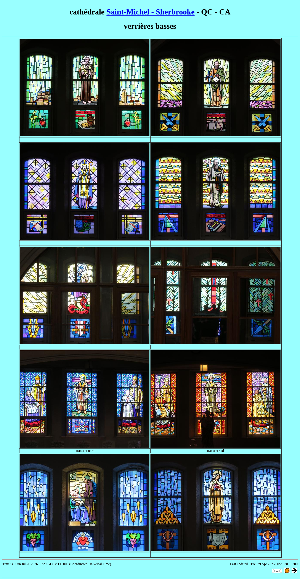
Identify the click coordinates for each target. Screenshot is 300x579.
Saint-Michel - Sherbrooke (150, 12)
